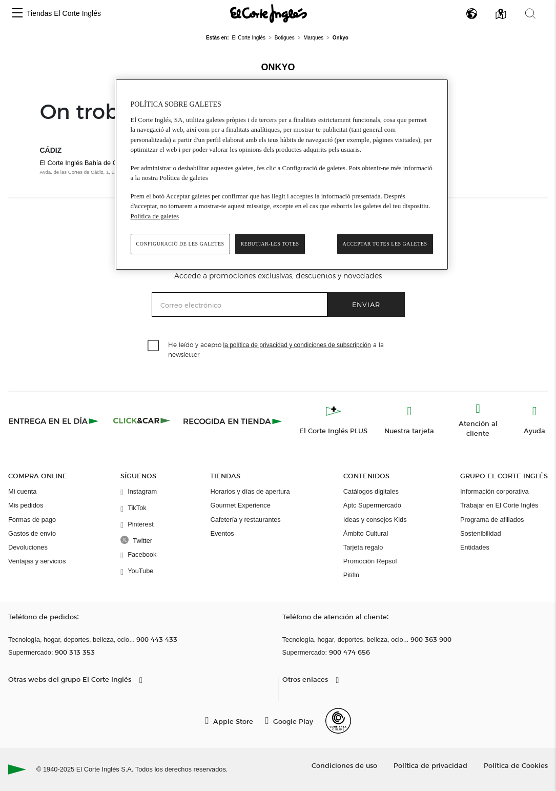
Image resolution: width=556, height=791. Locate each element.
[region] (281, 174)
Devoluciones (28, 547)
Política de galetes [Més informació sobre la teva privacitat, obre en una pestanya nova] (155, 216)
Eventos (222, 533)
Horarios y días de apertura (250, 491)
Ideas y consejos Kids (375, 519)
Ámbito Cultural (365, 533)
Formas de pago (32, 519)
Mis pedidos (25, 505)
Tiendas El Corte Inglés (64, 13)
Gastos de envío (32, 533)
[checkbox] (154, 346)
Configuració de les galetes (180, 244)
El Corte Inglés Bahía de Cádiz (85, 163)
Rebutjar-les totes (270, 244)
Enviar (366, 304)
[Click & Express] (54, 420)
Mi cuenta (22, 491)
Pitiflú (351, 575)
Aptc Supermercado (372, 505)
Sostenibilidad (480, 533)
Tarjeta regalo (363, 547)
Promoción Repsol (370, 561)
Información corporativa (494, 491)
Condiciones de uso (344, 765)
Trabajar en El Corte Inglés (499, 505)
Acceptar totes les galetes (385, 244)
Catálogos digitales (371, 491)
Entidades (474, 547)
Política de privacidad (430, 765)
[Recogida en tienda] (232, 420)
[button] (17, 13)
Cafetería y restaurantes (245, 519)
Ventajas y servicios (37, 561)
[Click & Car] (141, 420)
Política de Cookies (516, 765)
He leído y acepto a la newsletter (276, 349)
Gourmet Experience (240, 505)
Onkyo (278, 67)
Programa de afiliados (492, 519)
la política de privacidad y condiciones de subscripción (297, 345)
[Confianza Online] (338, 721)
